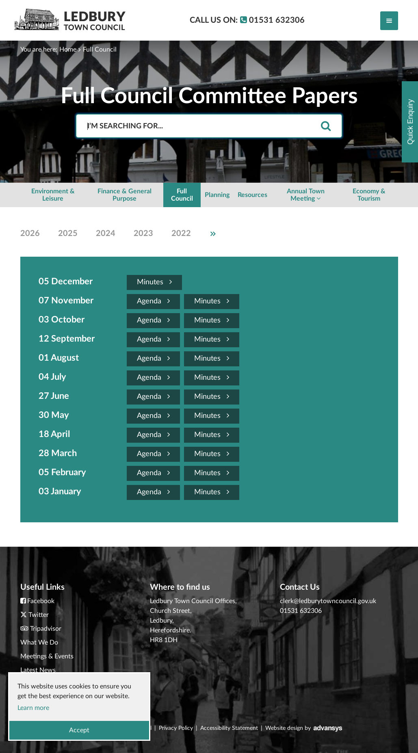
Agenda (153, 301)
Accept (79, 730)
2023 (143, 233)
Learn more (33, 708)
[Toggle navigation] (389, 20)
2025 (68, 233)
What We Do (39, 642)
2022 (181, 233)
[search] (325, 126)
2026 (30, 233)
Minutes (154, 282)
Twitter (38, 615)
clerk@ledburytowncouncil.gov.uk (328, 601)
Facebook (40, 601)
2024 (105, 233)
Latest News (38, 670)
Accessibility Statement (229, 728)
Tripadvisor (45, 628)
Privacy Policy (176, 728)
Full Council (100, 49)
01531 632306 (301, 611)
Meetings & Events (47, 656)
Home (67, 49)
